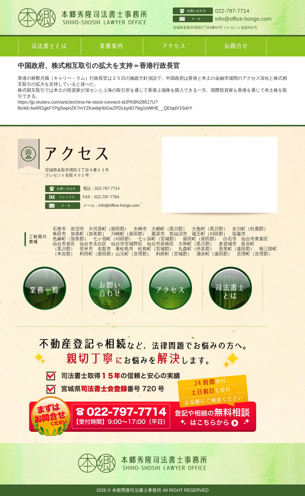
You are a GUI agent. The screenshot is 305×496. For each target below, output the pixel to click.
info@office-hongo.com (243, 19)
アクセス (173, 46)
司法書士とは (49, 46)
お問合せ (236, 46)
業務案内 (111, 46)
